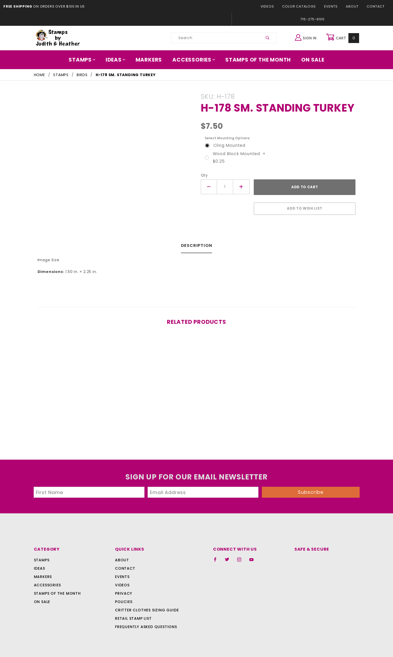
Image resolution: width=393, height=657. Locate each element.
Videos (271, 6)
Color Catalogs (301, 6)
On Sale (309, 60)
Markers (150, 60)
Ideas (118, 60)
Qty (204, 175)
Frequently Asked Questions (145, 624)
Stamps (86, 60)
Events (332, 6)
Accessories (194, 60)
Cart (343, 38)
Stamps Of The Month (255, 60)
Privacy (123, 591)
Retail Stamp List (133, 616)
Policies (123, 599)
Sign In (307, 37)
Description (196, 242)
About (354, 6)
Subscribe (310, 489)
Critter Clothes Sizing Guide (145, 607)
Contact (376, 6)
